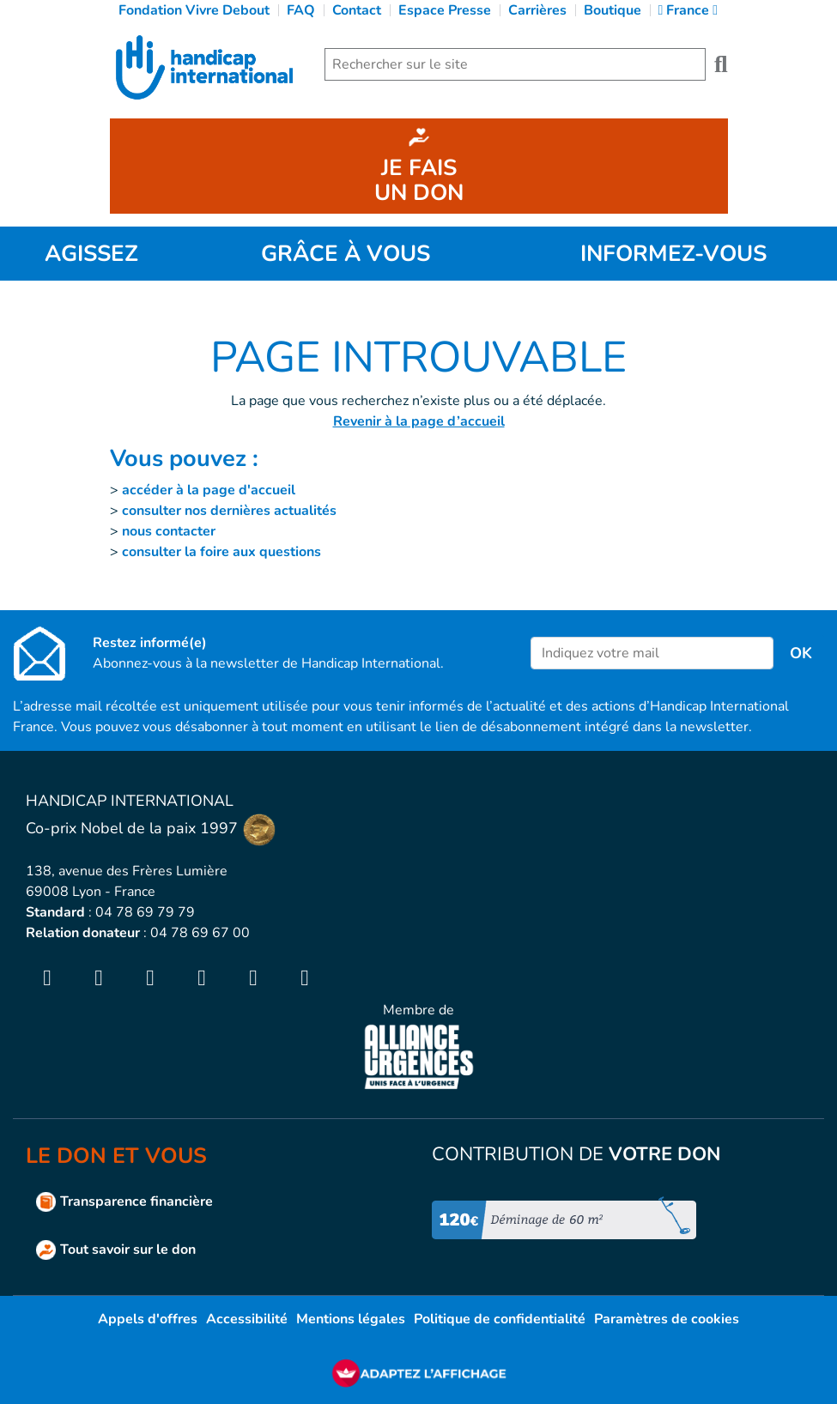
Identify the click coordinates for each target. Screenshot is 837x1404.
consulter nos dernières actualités (229, 510)
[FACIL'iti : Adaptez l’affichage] (419, 1372)
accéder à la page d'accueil (208, 490)
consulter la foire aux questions (221, 551)
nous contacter (168, 531)
